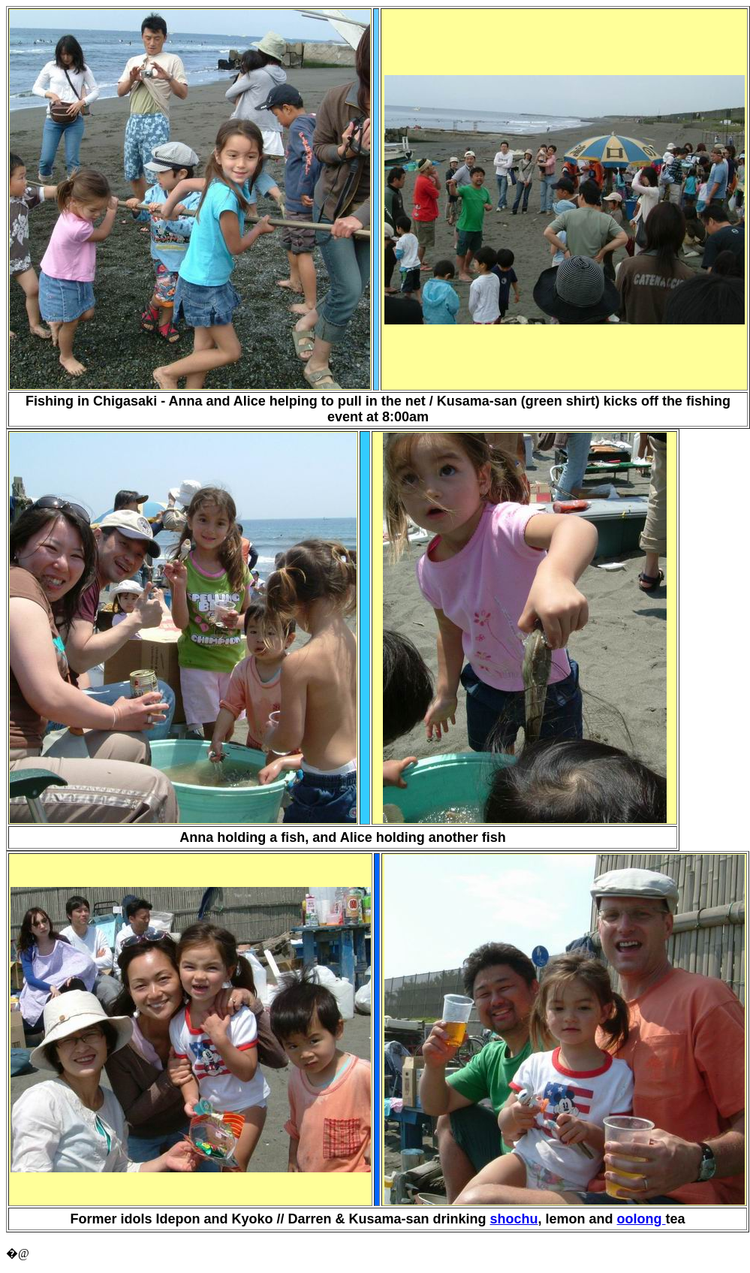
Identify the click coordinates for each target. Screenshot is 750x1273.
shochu (514, 1218)
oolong (641, 1218)
